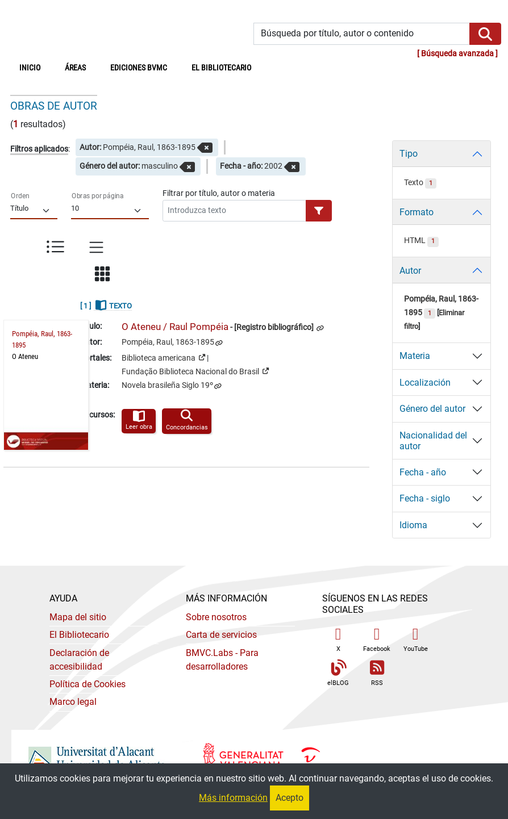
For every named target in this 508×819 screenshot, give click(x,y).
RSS (377, 673)
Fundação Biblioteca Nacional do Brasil (195, 371)
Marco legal (73, 701)
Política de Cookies (87, 684)
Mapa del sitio (77, 617)
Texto (420, 182)
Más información (233, 797)
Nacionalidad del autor (433, 441)
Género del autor (432, 408)
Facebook (376, 639)
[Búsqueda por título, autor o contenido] (361, 34)
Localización (425, 382)
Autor (410, 270)
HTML (421, 240)
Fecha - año (422, 472)
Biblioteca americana (163, 357)
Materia (414, 355)
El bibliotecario (221, 68)
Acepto (289, 797)
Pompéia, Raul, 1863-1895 (168, 342)
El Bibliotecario (79, 634)
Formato (416, 212)
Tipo (408, 153)
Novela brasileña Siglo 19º (167, 385)
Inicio (36, 67)
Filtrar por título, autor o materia (219, 193)
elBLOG (338, 673)
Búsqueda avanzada (457, 53)
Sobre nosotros (216, 617)
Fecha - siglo (424, 498)
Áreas (75, 68)
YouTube (415, 639)
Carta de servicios (221, 634)
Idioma (413, 525)
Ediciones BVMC (138, 68)
